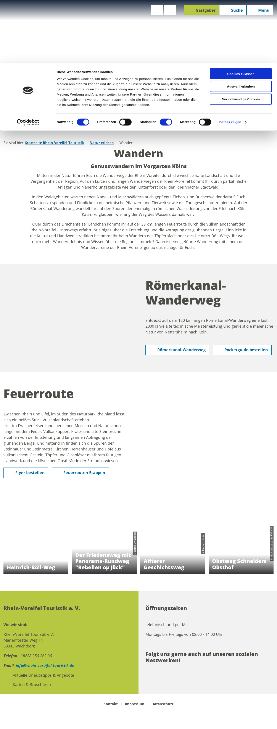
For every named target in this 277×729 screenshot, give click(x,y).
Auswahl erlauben (241, 23)
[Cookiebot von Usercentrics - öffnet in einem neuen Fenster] (28, 59)
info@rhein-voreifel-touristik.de (45, 665)
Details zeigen (230, 59)
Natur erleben (102, 142)
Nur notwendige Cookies (241, 36)
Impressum (134, 704)
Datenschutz (162, 704)
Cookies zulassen (240, 11)
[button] (177, 350)
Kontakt (110, 704)
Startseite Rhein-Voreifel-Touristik (54, 142)
